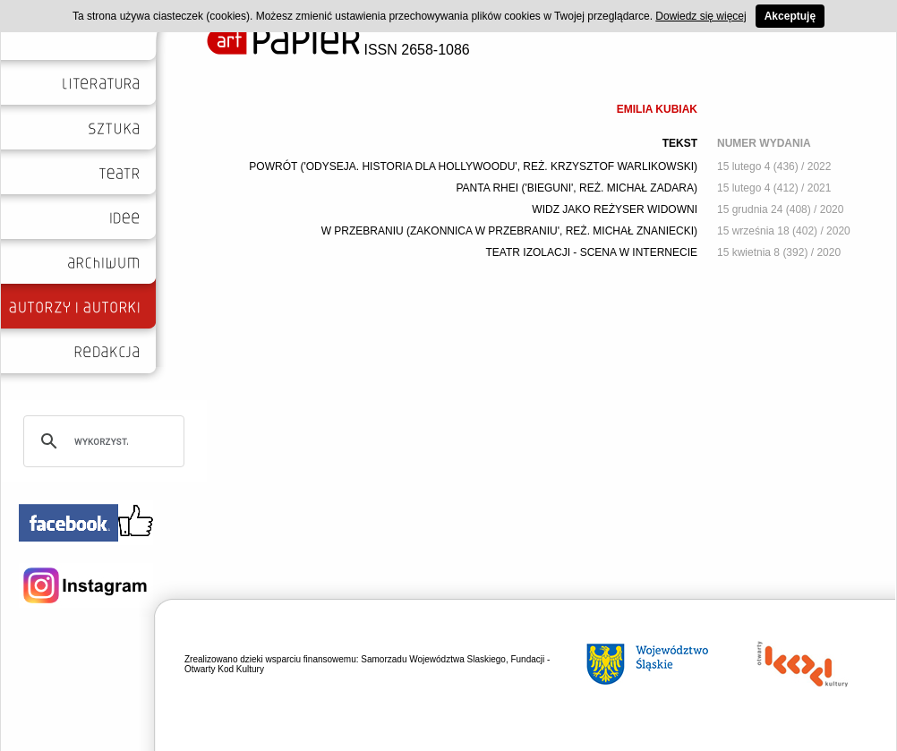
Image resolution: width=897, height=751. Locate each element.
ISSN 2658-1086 (338, 49)
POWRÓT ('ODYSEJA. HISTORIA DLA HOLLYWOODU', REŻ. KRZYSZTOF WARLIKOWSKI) (473, 166)
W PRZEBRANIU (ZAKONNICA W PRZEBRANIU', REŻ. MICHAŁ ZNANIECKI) (509, 231)
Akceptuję (790, 16)
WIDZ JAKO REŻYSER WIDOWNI (614, 209)
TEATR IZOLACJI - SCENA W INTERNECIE (591, 252)
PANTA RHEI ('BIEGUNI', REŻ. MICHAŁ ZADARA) (576, 188)
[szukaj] (101, 441)
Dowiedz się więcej (700, 16)
